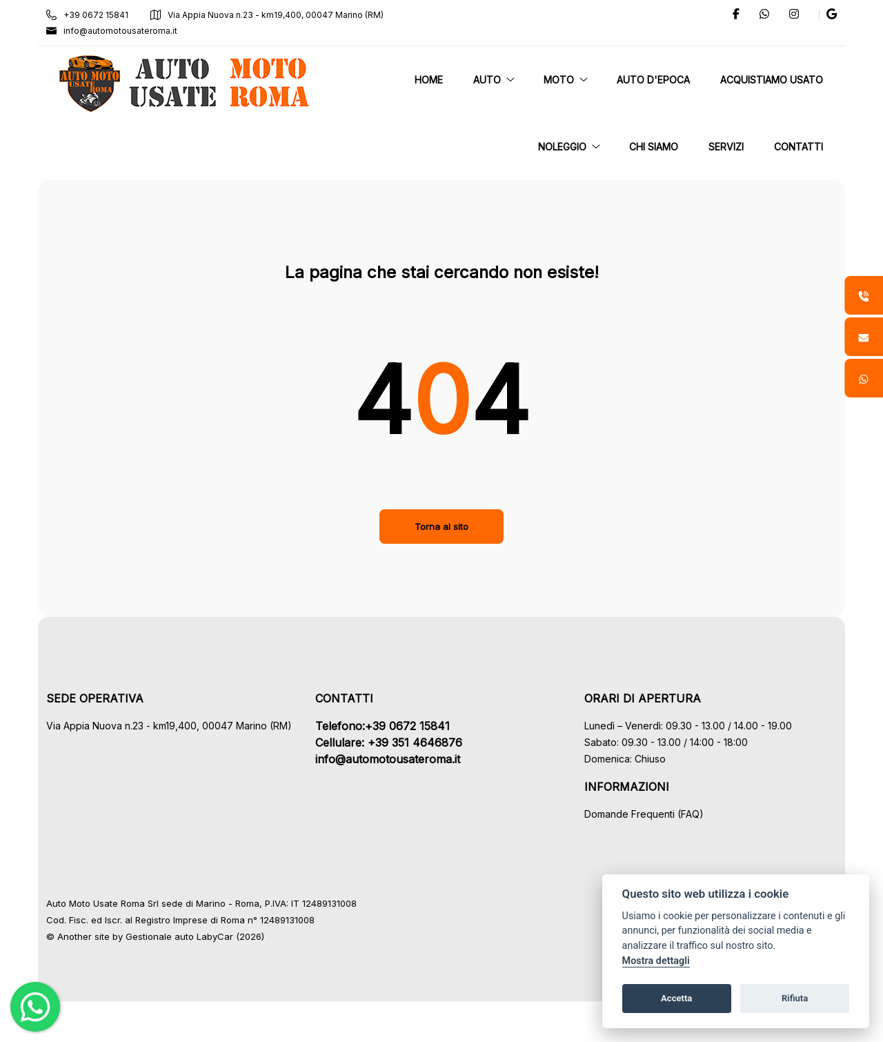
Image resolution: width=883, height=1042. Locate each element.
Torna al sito (441, 526)
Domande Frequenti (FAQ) (642, 814)
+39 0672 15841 (91, 15)
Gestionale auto (163, 936)
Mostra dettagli (656, 961)
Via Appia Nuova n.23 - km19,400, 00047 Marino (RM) (270, 15)
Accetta (676, 998)
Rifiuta (795, 998)
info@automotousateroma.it (115, 31)
